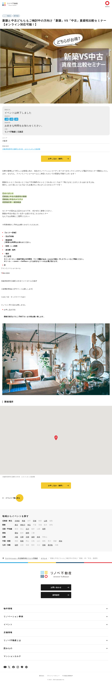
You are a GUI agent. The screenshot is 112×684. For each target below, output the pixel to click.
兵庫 (22, 537)
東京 (16, 525)
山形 (45, 521)
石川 (27, 529)
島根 (22, 541)
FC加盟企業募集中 (67, 675)
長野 (44, 529)
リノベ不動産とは (12, 640)
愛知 (16, 533)
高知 (60, 541)
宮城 (34, 521)
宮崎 (44, 545)
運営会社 (41, 675)
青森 (23, 521)
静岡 (27, 533)
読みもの (8, 648)
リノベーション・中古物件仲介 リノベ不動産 (21, 558)
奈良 (38, 537)
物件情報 (8, 609)
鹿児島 (50, 545)
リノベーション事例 (13, 617)
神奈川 (22, 525)
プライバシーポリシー (53, 675)
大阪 (16, 537)
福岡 (16, 545)
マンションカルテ (12, 656)
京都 (27, 537)
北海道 (17, 521)
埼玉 (29, 525)
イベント (44, 558)
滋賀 (33, 537)
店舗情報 (8, 632)
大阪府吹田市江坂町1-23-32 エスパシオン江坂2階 (21, 149)
